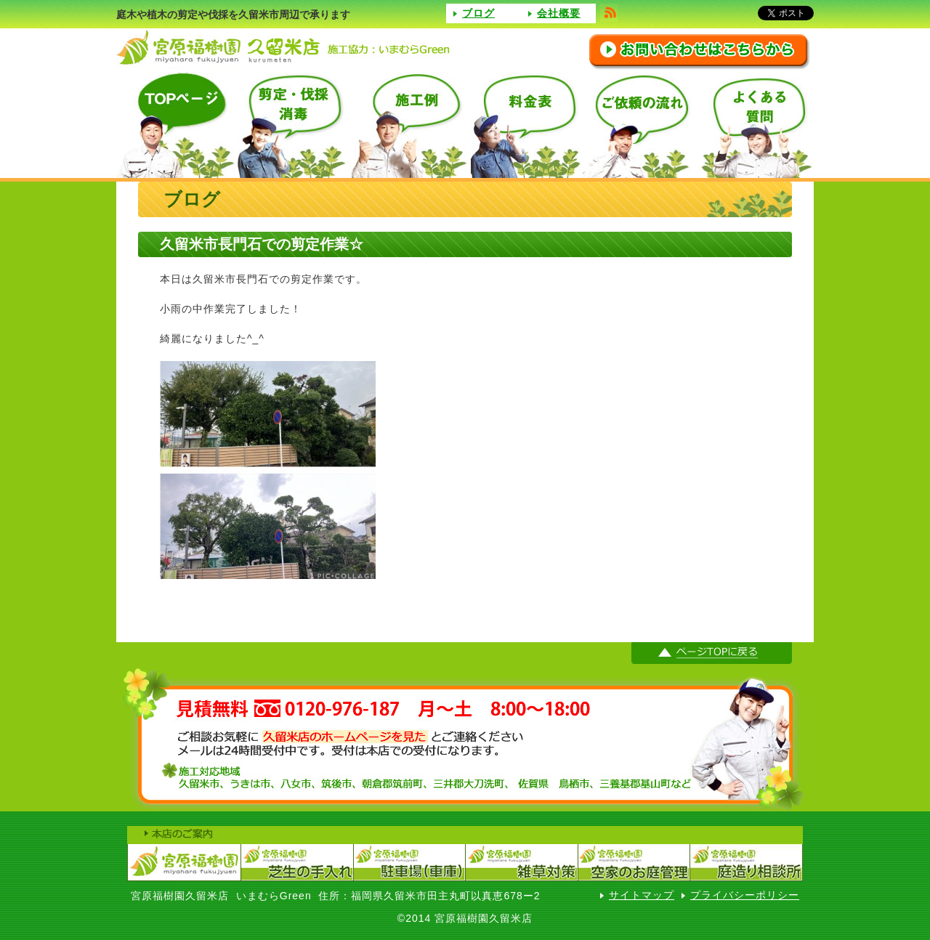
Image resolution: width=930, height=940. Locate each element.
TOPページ (174, 125)
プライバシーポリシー (744, 895)
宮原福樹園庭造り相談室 (746, 862)
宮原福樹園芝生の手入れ (296, 862)
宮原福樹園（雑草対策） (521, 862)
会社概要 (559, 13)
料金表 (523, 125)
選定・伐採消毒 (290, 125)
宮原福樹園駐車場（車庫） (408, 862)
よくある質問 (756, 125)
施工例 (407, 125)
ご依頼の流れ (639, 125)
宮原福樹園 (183, 862)
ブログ (478, 13)
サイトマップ (641, 895)
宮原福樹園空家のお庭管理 (634, 862)
